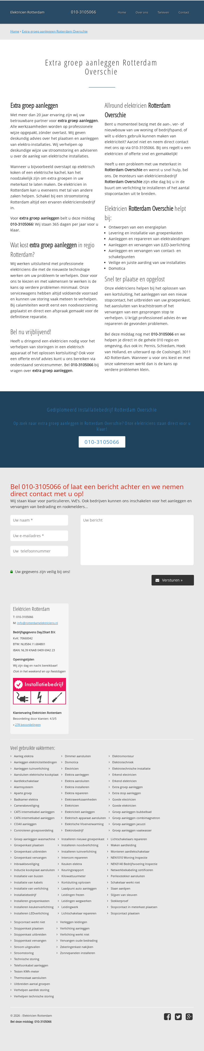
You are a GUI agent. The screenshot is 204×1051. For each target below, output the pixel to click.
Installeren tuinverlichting (78, 851)
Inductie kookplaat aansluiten (34, 870)
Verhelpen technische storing (34, 996)
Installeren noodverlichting (79, 845)
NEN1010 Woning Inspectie (129, 857)
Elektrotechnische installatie (131, 768)
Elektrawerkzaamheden (81, 799)
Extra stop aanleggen (126, 793)
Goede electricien (124, 799)
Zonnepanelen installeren (77, 953)
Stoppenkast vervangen (30, 940)
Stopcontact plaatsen (125, 913)
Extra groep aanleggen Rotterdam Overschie (55, 31)
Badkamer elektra (26, 799)
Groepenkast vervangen (30, 857)
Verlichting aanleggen (75, 928)
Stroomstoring (24, 953)
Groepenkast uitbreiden (30, 851)
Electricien (72, 768)
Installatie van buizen (28, 876)
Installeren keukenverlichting (34, 907)
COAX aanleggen (25, 824)
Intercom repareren (74, 857)
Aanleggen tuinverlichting (31, 768)
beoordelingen (28, 725)
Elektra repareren (76, 793)
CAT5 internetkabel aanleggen (34, 812)
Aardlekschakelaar (26, 781)
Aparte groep (23, 793)
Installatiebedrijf (25, 895)
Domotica (71, 762)
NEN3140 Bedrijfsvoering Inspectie (134, 864)
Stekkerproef (119, 901)
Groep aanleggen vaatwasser (132, 830)
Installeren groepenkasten (32, 901)
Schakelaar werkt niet (125, 882)
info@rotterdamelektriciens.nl (37, 623)
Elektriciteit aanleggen (80, 812)
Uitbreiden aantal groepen (32, 984)
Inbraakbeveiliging (26, 864)
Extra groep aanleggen (127, 787)
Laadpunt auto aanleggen (79, 888)
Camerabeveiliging (26, 805)
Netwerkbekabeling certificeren (132, 870)
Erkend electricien (124, 774)
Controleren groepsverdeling (33, 830)
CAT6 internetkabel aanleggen (34, 818)
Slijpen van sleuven (124, 895)
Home (14, 31)
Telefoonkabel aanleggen (31, 965)
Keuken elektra (71, 864)
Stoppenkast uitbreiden (30, 934)
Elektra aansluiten (77, 781)
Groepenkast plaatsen (29, 845)
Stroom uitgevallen (27, 947)
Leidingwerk (69, 907)
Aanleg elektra (23, 756)
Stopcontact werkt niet (29, 922)
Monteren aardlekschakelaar (130, 851)
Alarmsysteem (23, 787)
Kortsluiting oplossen (76, 882)
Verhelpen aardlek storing (31, 990)
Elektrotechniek (123, 762)
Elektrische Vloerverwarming (84, 824)
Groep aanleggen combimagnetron (136, 818)
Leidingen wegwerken (76, 901)
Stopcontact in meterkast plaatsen (134, 907)
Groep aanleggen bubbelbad (132, 812)
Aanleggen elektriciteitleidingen (35, 762)
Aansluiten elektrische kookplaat (36, 774)
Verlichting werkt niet (74, 934)
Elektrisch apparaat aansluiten (85, 818)
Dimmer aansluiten (78, 756)
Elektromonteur (123, 756)
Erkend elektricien (124, 781)
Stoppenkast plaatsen (29, 928)
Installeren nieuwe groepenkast (82, 839)
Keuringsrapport (72, 870)
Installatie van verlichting (31, 888)
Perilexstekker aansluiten (128, 876)
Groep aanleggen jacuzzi (128, 824)
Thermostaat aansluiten (30, 978)
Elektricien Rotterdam (27, 12)
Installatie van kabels (28, 882)
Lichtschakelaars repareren (129, 839)
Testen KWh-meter (26, 971)
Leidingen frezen (72, 895)
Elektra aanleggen (77, 774)
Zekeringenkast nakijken (76, 947)
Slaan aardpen (120, 888)
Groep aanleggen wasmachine (34, 839)
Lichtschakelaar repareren (78, 913)
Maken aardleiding (123, 845)
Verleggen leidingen (73, 922)
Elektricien (72, 805)
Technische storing (26, 959)
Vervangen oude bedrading (78, 940)
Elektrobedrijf (74, 830)
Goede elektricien (124, 805)
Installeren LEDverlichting (31, 913)
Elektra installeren (77, 787)
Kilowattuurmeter (73, 876)
